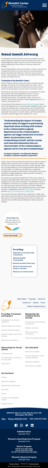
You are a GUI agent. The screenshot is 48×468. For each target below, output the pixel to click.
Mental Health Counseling (19, 259)
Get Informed (31, 347)
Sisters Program (32, 104)
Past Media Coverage (33, 366)
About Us (41, 299)
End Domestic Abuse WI (23, 191)
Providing (18, 249)
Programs (32, 299)
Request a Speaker (32, 362)
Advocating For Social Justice (11, 348)
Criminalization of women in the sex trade (11, 358)
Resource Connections (23, 272)
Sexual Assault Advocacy (24, 263)
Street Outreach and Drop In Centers (22, 267)
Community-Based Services (35, 338)
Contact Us (26, 303)
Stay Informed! (11, 235)
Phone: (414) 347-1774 (17, 419)
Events (3, 394)
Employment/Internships (10, 385)
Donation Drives (7, 404)
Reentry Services (31, 328)
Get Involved (7, 373)
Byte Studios (34, 464)
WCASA (30, 189)
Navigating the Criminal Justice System (32, 316)
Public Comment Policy (36, 306)
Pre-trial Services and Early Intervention (35, 323)
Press (43, 303)
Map (4, 419)
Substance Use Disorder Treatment (24, 254)
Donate (36, 303)
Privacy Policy (14, 464)
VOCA (10, 191)
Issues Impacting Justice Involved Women (34, 357)
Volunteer (5, 389)
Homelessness (6, 353)
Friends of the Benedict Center (10, 399)
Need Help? (21, 299)
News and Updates (32, 352)
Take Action (5, 364)
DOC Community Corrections (31, 333)
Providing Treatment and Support (11, 315)
